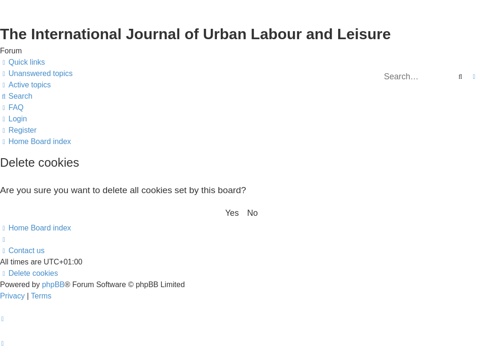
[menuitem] (36, 73)
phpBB (53, 285)
